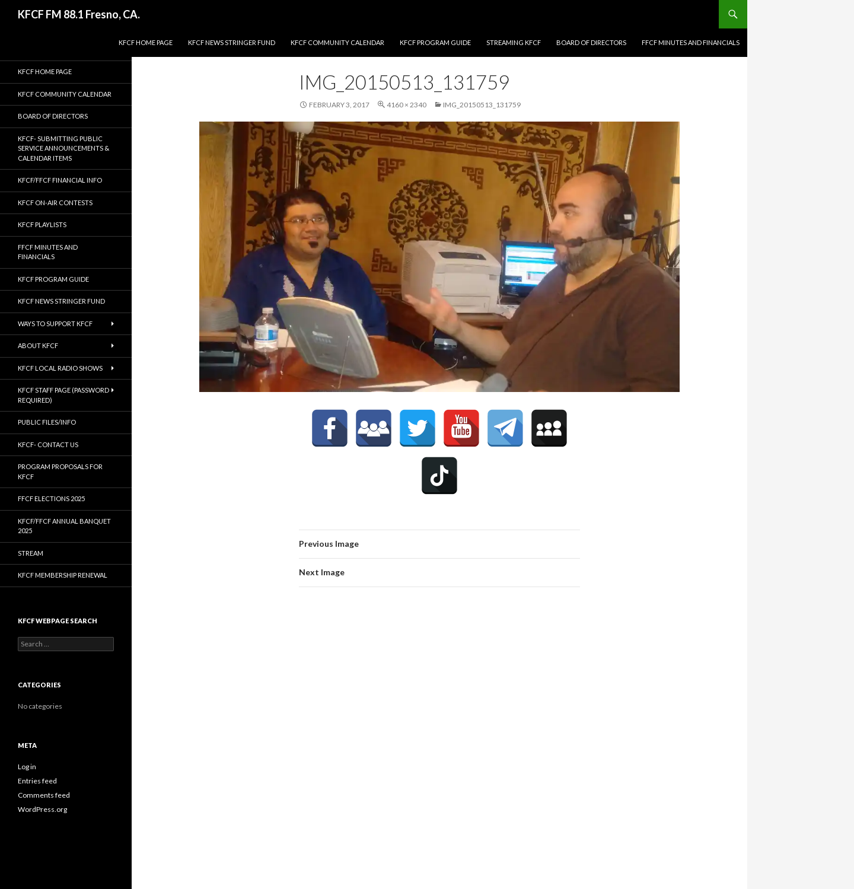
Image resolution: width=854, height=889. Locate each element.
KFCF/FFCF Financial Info (60, 180)
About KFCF (38, 345)
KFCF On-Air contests (55, 202)
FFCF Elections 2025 (51, 498)
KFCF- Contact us (48, 444)
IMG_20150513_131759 (482, 104)
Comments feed (44, 795)
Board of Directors (591, 42)
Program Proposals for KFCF (60, 471)
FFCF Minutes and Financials (691, 42)
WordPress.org (42, 809)
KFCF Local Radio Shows (60, 368)
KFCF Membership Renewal (62, 575)
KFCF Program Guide (435, 42)
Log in (27, 766)
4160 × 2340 (406, 104)
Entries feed (37, 780)
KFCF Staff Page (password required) (63, 395)
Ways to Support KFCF (55, 323)
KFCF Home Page (146, 42)
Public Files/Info (47, 422)
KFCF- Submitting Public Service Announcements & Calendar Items (63, 148)
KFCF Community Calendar (337, 42)
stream (30, 553)
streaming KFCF (513, 42)
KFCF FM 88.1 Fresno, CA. (79, 14)
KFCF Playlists (42, 224)
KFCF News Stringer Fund (231, 42)
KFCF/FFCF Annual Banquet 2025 (64, 526)
